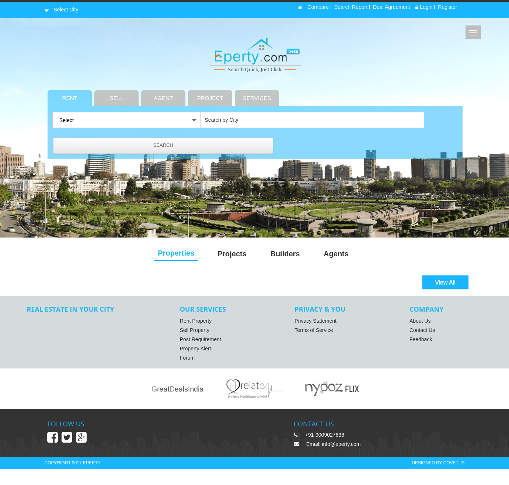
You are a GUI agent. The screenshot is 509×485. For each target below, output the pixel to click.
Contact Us (409, 333)
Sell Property (201, 333)
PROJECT (241, 94)
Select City (65, 8)
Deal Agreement (391, 8)
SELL (148, 94)
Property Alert (202, 351)
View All (445, 283)
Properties (178, 254)
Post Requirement (207, 342)
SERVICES (289, 94)
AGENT (195, 94)
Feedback (408, 342)
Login (423, 8)
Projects (237, 254)
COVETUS (453, 478)
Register (447, 8)
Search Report (350, 8)
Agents (348, 254)
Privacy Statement (313, 323)
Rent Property (202, 323)
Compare (318, 8)
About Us (407, 323)
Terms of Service (311, 333)
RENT (101, 94)
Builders (293, 254)
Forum (193, 360)
